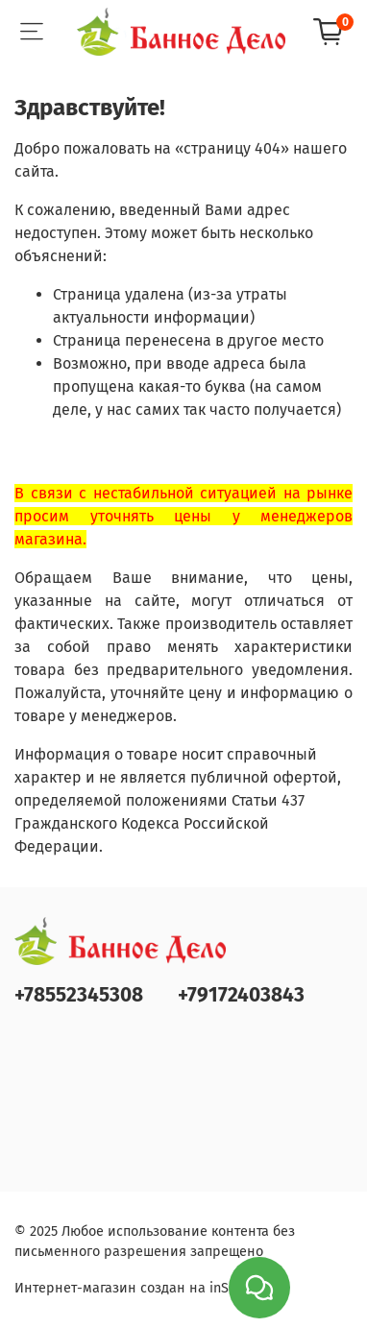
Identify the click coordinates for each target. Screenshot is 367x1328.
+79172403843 (241, 995)
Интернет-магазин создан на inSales (134, 1288)
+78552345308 (78, 995)
